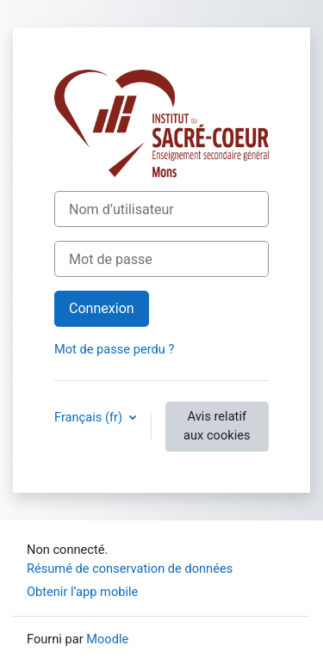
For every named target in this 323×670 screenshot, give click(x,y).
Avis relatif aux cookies (216, 426)
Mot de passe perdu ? (114, 349)
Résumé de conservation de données (130, 568)
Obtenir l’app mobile (82, 591)
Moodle (107, 639)
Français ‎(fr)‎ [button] (90, 417)
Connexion (101, 308)
